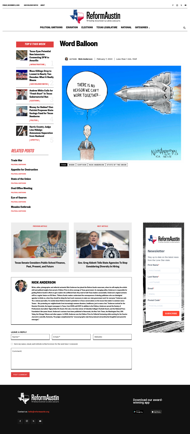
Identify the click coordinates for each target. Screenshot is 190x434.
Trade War (17, 160)
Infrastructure (37, 65)
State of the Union (21, 179)
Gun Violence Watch (31, 5)
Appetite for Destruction (24, 170)
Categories (142, 28)
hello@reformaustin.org (38, 411)
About (42, 5)
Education (72, 28)
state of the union (116, 165)
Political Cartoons (51, 28)
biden (72, 165)
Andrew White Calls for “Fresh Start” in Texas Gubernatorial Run (41, 94)
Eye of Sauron (19, 198)
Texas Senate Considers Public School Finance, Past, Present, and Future (40, 265)
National (126, 28)
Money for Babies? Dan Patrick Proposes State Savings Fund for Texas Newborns (41, 112)
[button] (184, 28)
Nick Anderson (85, 59)
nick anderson (96, 165)
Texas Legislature (106, 28)
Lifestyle (34, 140)
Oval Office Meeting (22, 188)
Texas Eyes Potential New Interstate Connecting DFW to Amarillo (40, 56)
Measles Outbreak (21, 207)
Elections (87, 28)
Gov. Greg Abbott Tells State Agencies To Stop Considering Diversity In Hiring (102, 265)
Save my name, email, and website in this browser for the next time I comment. (46, 344)
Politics (34, 121)
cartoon (81, 165)
